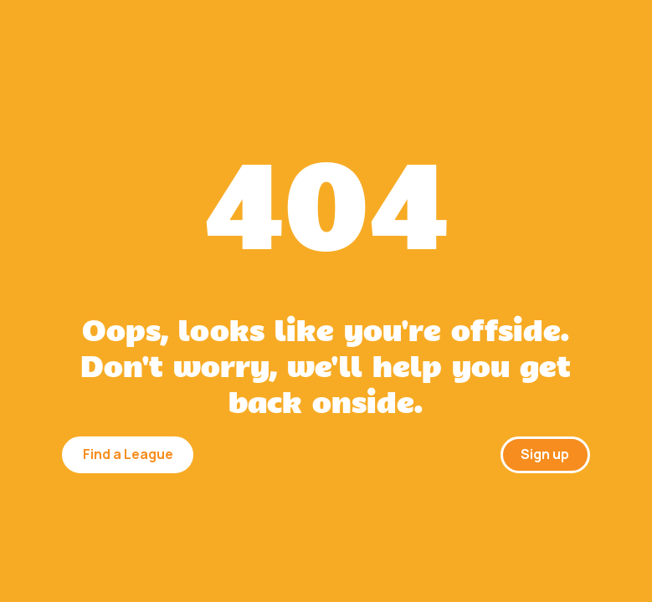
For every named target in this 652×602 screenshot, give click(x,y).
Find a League (128, 454)
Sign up (545, 454)
